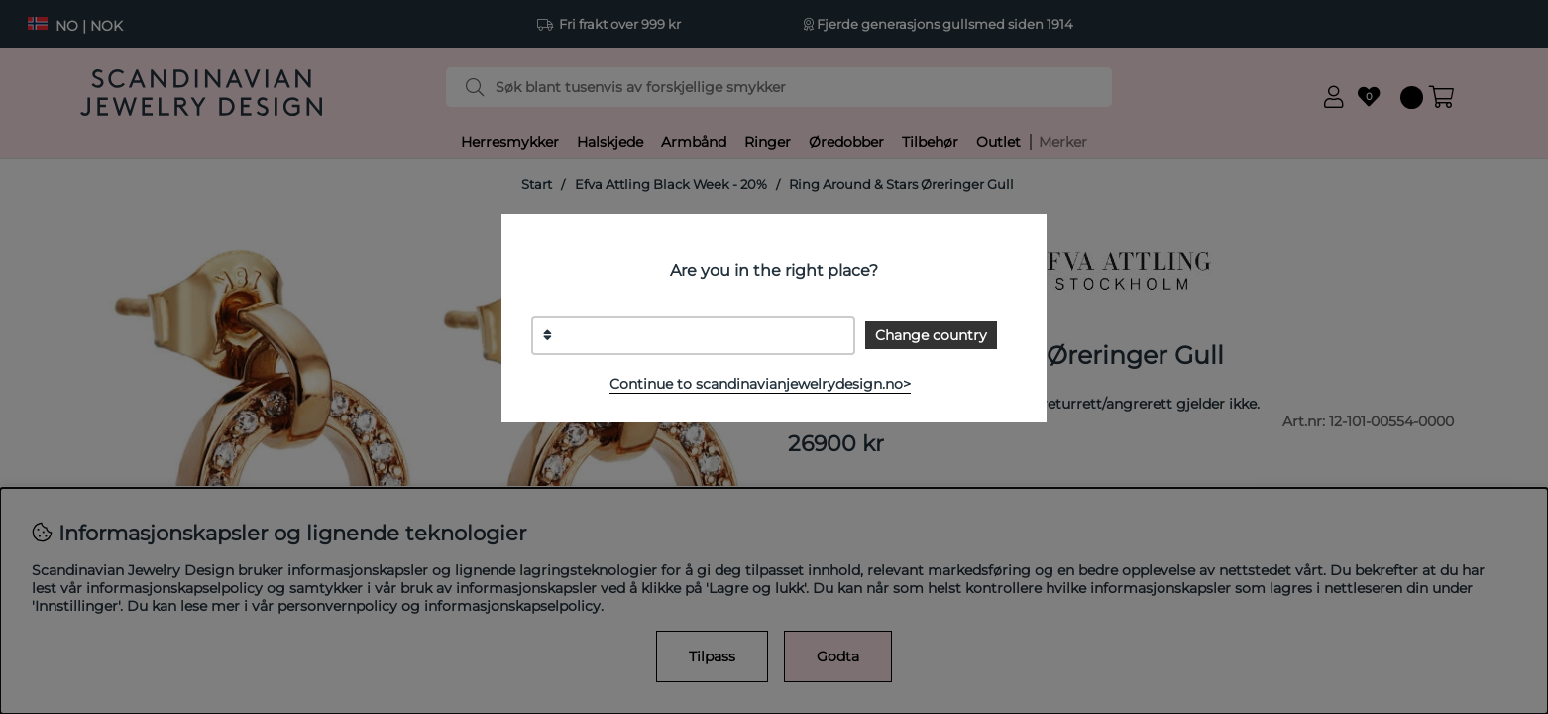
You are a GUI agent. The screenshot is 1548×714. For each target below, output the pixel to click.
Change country (931, 335)
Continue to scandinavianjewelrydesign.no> (760, 384)
